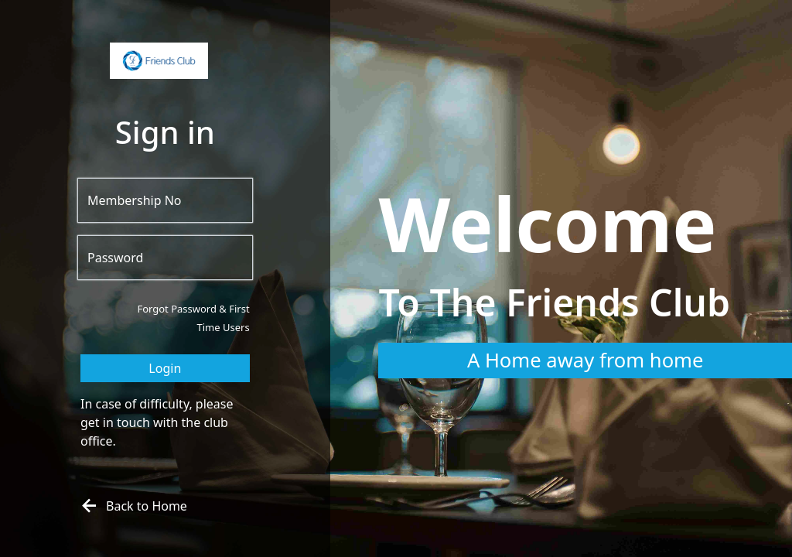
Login (164, 368)
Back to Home (132, 506)
